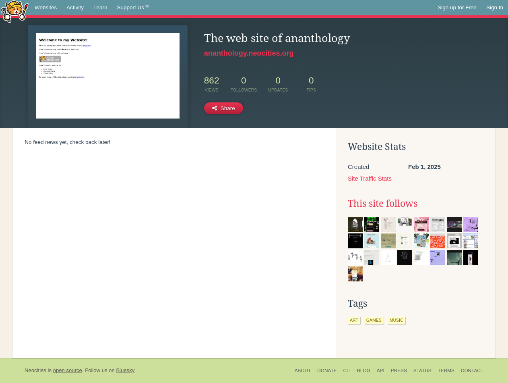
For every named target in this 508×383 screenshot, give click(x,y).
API (380, 370)
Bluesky (125, 370)
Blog (363, 370)
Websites (46, 7)
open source (67, 370)
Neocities (35, 370)
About (303, 370)
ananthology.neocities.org (249, 53)
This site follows (382, 203)
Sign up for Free (457, 7)
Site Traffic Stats (370, 178)
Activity (75, 7)
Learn (100, 7)
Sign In (494, 7)
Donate (327, 370)
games (374, 320)
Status (422, 370)
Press (399, 370)
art (354, 320)
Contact (472, 370)
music (396, 320)
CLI (347, 370)
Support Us (133, 7)
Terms (446, 370)
